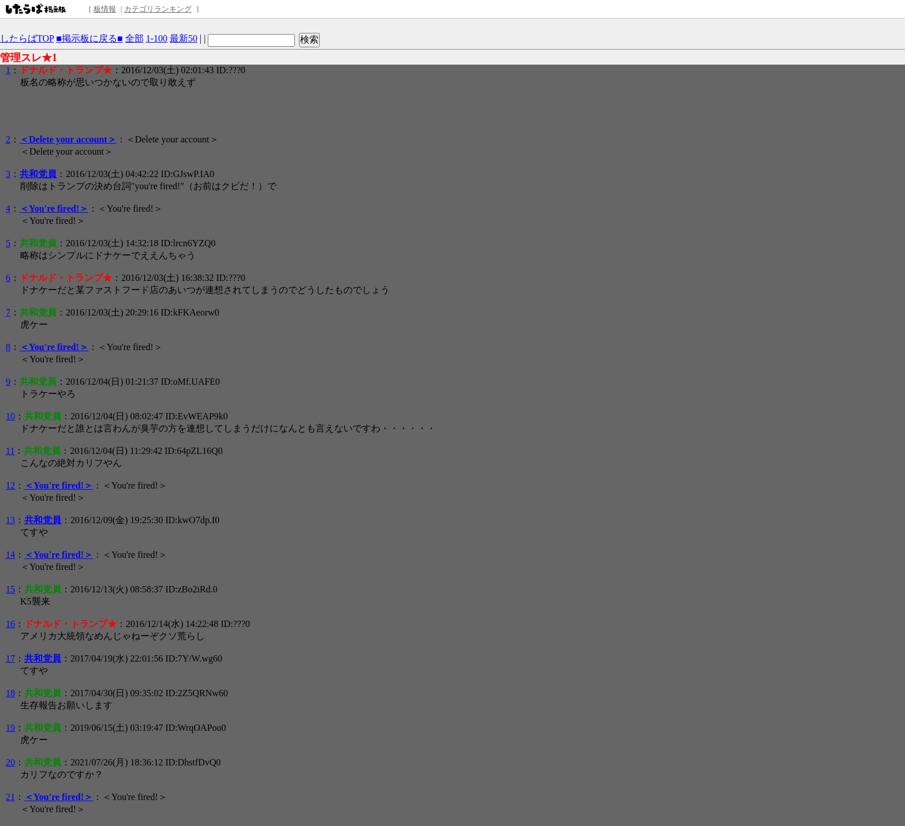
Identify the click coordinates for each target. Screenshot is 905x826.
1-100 (156, 38)
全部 (134, 38)
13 (10, 520)
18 (10, 693)
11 (10, 451)
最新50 (183, 38)
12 (10, 485)
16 (10, 624)
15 (10, 589)
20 (10, 762)
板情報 (105, 9)
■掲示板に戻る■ (89, 38)
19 (10, 728)
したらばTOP (27, 38)
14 (10, 555)
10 (10, 416)
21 (10, 797)
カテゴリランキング (158, 9)
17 (10, 658)
